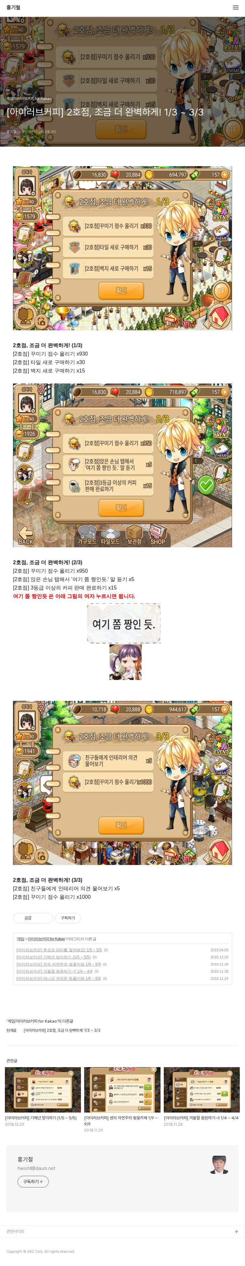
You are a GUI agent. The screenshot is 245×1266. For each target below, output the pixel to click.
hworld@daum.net (37, 1168)
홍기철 (13, 8)
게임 (20, 939)
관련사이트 (15, 1231)
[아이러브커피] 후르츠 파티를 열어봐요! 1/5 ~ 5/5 (59, 950)
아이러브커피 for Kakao (46, 939)
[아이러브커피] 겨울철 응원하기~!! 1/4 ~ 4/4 (54, 971)
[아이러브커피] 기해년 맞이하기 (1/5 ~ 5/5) (54, 957)
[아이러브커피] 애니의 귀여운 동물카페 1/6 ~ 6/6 (59, 978)
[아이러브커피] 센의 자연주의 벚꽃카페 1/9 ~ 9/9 (59, 964)
